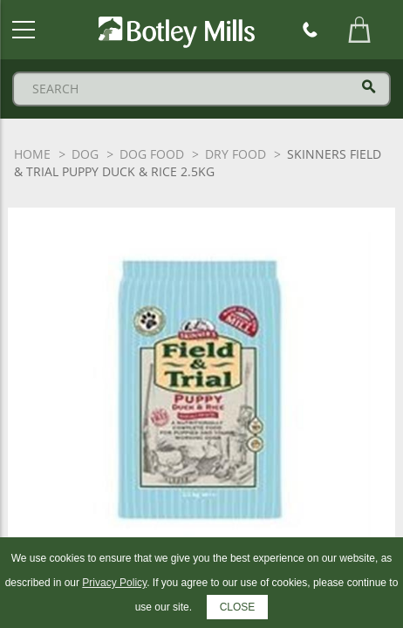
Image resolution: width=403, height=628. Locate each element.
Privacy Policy (114, 583)
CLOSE (238, 607)
